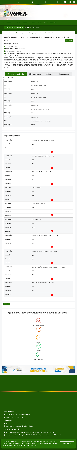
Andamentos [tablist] (64, 74)
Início (5, 33)
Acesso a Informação (15, 33)
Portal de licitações (29, 33)
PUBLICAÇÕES (53, 22)
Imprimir (69, 40)
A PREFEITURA (9, 22)
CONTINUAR (67, 444)
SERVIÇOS (33, 22)
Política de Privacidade (40, 443)
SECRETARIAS (26, 22)
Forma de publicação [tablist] (16, 74)
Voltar (6, 304)
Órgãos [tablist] (50, 74)
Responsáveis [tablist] (35, 74)
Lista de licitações (42, 33)
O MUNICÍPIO (18, 22)
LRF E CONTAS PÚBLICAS (43, 22)
